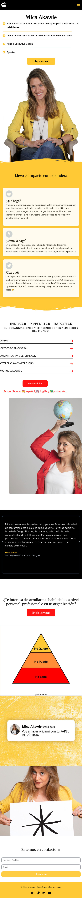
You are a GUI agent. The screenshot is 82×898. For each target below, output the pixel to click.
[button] (78, 5)
